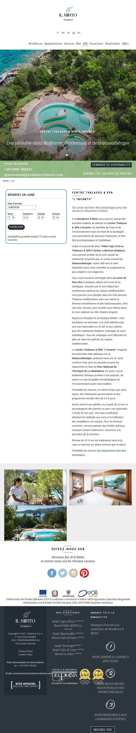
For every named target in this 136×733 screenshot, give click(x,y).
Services (69, 43)
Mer (78, 43)
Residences (35, 43)
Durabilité (91, 173)
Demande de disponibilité (111, 165)
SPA (85, 43)
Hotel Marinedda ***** (68, 633)
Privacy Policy (25, 651)
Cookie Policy (26, 654)
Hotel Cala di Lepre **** (68, 650)
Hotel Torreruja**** (68, 646)
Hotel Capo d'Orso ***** (68, 621)
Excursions (96, 43)
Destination (112, 43)
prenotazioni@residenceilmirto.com (33, 175)
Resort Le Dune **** (68, 654)
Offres (125, 43)
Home (6, 180)
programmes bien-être (114, 450)
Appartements (53, 43)
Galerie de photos (117, 173)
